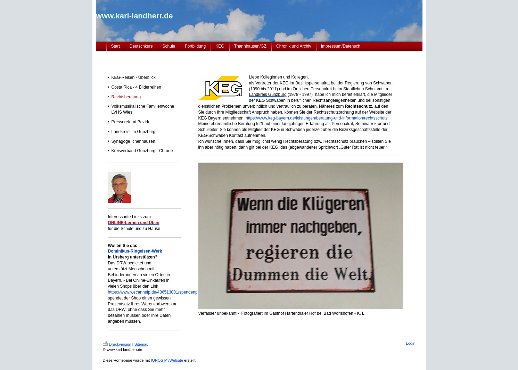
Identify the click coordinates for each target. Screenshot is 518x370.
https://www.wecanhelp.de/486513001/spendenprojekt (158, 292)
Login (411, 343)
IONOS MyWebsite (167, 360)
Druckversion (117, 344)
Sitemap (141, 344)
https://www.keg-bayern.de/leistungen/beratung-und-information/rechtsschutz (316, 118)
